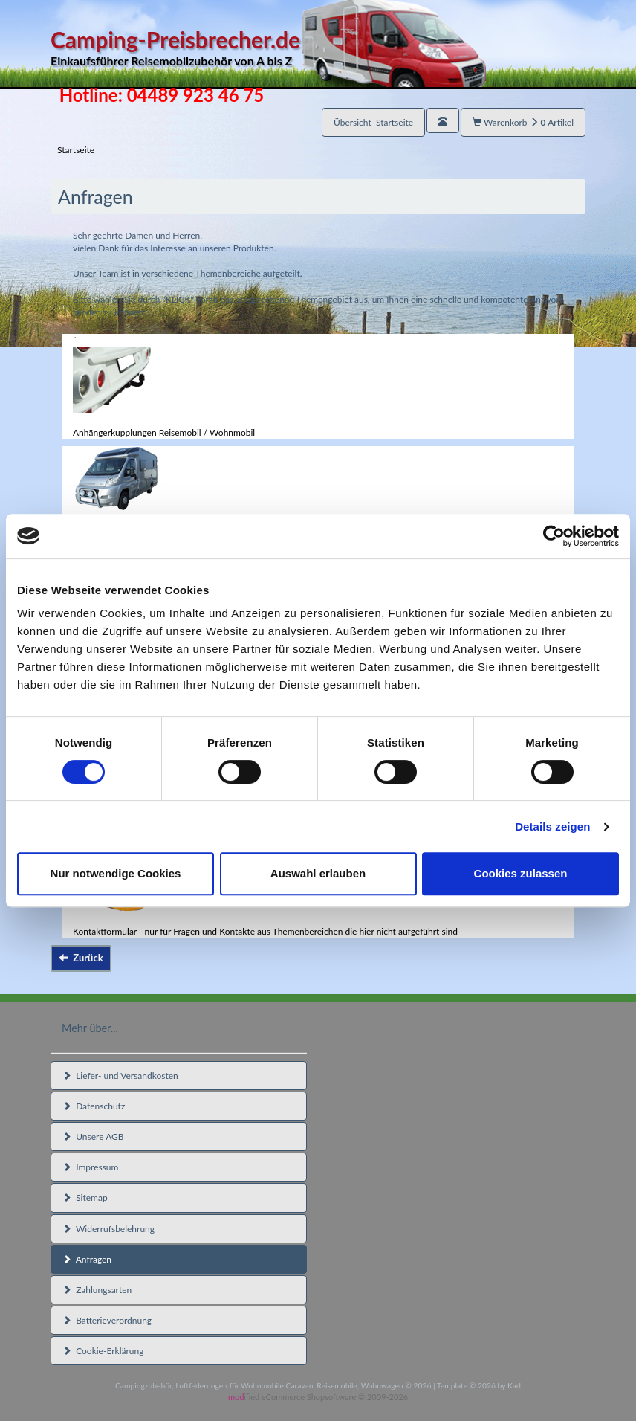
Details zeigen (552, 826)
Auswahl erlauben (318, 873)
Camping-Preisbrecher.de (268, 48)
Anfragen (86, 1259)
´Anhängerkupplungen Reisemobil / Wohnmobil (164, 386)
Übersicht (373, 122)
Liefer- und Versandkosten (120, 1075)
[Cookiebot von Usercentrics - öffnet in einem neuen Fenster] (554, 536)
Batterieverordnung (107, 1320)
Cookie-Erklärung (102, 1350)
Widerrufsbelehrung (108, 1228)
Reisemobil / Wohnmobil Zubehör (138, 492)
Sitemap (85, 1197)
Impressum (90, 1167)
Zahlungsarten (97, 1289)
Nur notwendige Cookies (116, 873)
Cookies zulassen (521, 873)
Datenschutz (93, 1106)
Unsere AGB (93, 1136)
